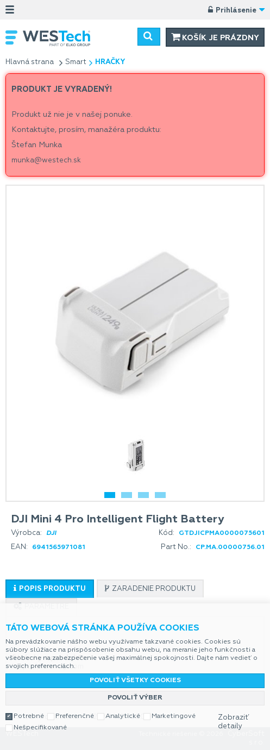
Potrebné (29, 716)
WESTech (62, 38)
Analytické (122, 716)
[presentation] (50, 589)
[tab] (49, 588)
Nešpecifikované (40, 727)
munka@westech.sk (46, 160)
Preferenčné (74, 716)
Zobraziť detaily (233, 722)
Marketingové (174, 716)
